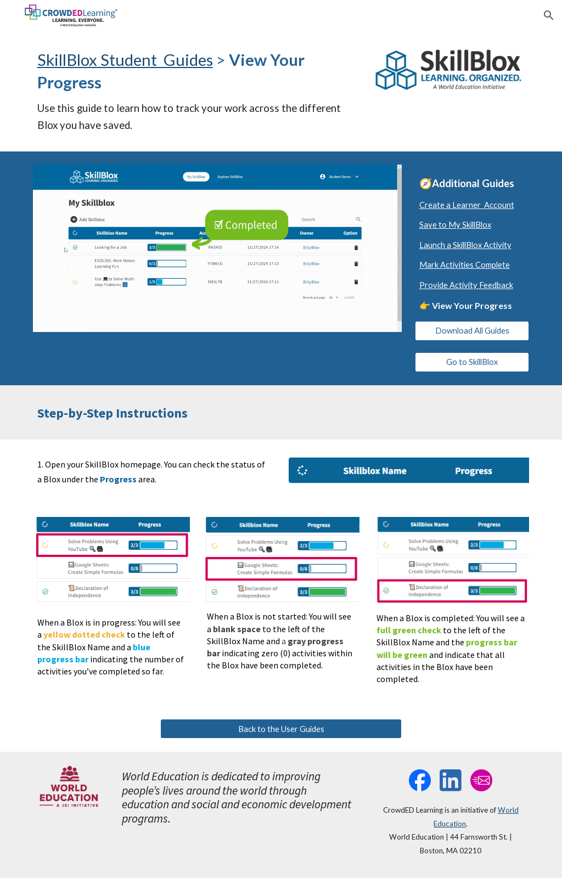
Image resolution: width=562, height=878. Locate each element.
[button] (549, 15)
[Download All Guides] (472, 331)
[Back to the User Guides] (281, 728)
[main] (196, 91)
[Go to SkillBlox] (472, 361)
